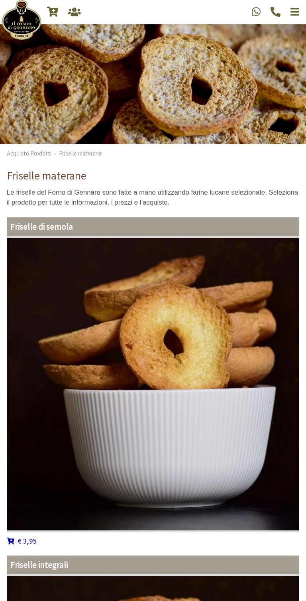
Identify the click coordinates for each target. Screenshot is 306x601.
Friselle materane (80, 153)
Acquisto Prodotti (29, 153)
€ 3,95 (21, 541)
